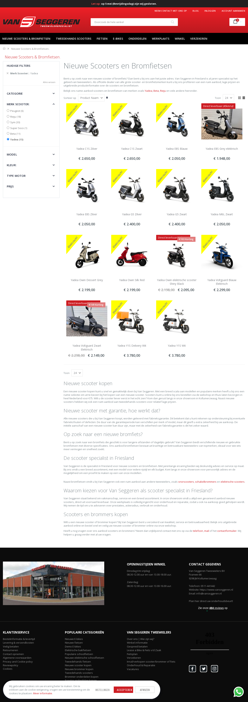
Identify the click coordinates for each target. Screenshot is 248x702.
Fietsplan (132, 654)
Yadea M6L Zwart (222, 214)
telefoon (198, 531)
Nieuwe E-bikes (74, 639)
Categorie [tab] (15, 93)
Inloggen (210, 10)
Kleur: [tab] (11, 165)
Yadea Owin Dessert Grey (87, 280)
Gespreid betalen (137, 646)
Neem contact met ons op (171, 10)
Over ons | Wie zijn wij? (140, 639)
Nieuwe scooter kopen (78, 665)
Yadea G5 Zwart (177, 214)
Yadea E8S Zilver (86, 214)
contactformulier (227, 531)
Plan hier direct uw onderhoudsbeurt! (211, 601)
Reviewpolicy (10, 665)
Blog (196, 10)
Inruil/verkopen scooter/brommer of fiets (151, 661)
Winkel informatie (137, 642)
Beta (156, 90)
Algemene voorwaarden (17, 657)
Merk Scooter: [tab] (18, 104)
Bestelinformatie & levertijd (19, 639)
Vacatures (133, 669)
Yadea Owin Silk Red (132, 280)
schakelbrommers (205, 481)
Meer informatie (30, 692)
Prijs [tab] (10, 186)
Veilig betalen (11, 646)
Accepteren (103, 687)
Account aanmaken (233, 10)
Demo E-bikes (73, 646)
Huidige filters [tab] (18, 66)
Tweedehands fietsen (78, 661)
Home (4, 48)
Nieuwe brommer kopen (79, 669)
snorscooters (186, 481)
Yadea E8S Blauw (177, 148)
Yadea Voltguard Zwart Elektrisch (86, 347)
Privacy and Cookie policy (18, 661)
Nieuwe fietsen (74, 642)
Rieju (163, 90)
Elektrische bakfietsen (78, 650)
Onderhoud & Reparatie (141, 665)
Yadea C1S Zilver (86, 148)
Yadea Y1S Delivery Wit (131, 345)
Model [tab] (12, 154)
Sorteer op (70, 98)
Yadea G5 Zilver (132, 214)
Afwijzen (124, 687)
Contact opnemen (13, 654)
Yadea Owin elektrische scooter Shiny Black (176, 282)
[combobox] (134, 22)
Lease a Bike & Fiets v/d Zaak (144, 650)
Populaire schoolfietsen (79, 654)
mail (206, 531)
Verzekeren (134, 657)
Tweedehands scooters (79, 673)
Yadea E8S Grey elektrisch (222, 148)
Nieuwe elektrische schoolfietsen (84, 657)
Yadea (148, 90)
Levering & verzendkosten (18, 642)
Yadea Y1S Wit (177, 345)
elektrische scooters (233, 481)
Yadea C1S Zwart (132, 148)
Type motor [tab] (16, 176)
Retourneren (10, 650)
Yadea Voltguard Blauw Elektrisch (221, 282)
